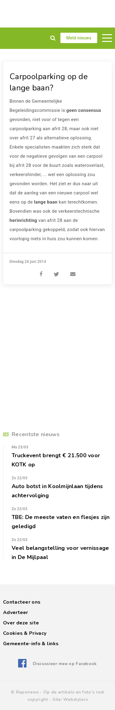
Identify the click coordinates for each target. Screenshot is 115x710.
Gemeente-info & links (31, 643)
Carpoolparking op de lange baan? (49, 82)
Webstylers (75, 699)
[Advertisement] (57, 14)
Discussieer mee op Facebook (65, 664)
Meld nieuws (78, 37)
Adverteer (15, 612)
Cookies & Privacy (24, 633)
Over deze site (21, 623)
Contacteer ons (21, 602)
